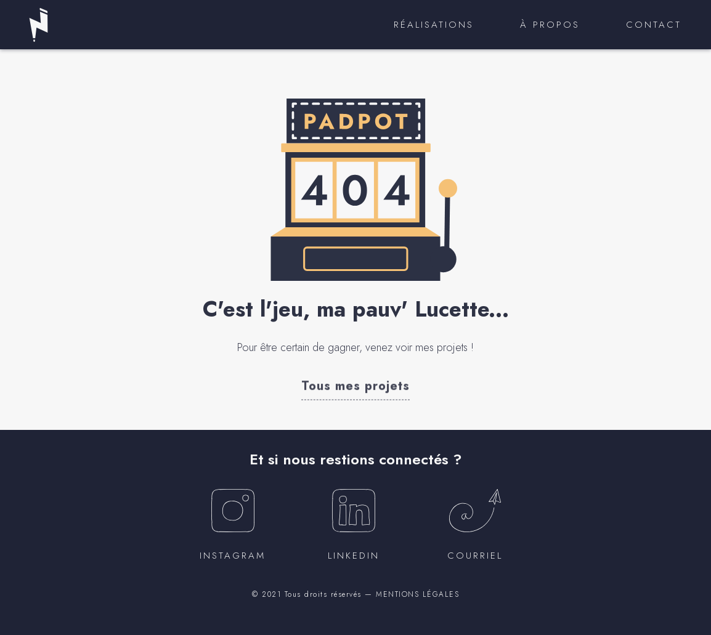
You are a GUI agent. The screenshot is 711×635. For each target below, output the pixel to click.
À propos (550, 24)
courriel (475, 555)
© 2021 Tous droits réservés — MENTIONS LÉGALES (355, 594)
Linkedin (354, 555)
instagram (233, 555)
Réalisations (434, 24)
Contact (653, 24)
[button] (355, 385)
